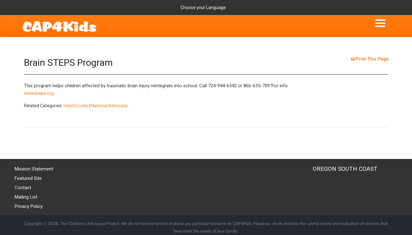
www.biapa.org (39, 93)
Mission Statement (34, 169)
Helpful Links (76, 105)
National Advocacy (109, 105)
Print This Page (369, 58)
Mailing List (26, 197)
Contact (23, 187)
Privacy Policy (29, 206)
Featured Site (28, 178)
